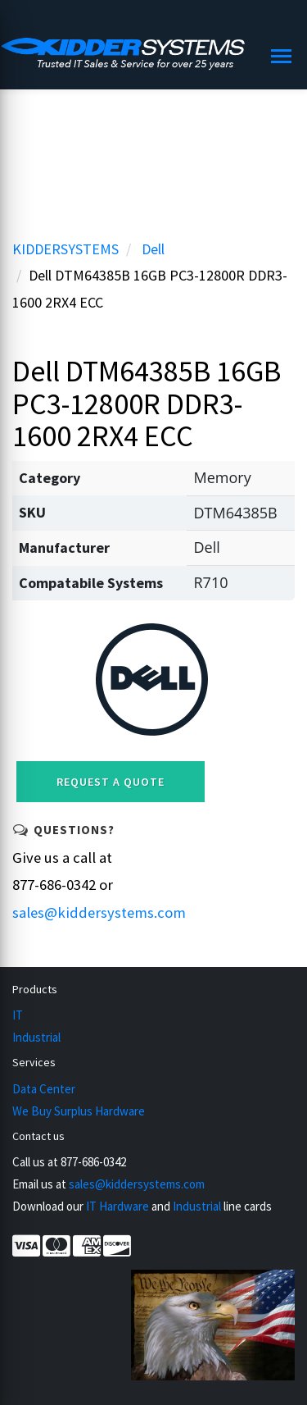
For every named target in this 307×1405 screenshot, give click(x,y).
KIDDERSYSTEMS (65, 248)
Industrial (36, 1037)
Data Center (43, 1089)
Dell (153, 248)
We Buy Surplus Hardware (78, 1111)
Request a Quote (110, 781)
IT (17, 1015)
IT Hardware (117, 1206)
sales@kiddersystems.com (99, 912)
